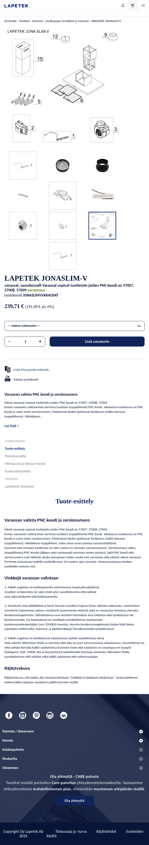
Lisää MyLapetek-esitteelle (31, 370)
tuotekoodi (13, 295)
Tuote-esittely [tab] (15, 448)
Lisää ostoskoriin (97, 341)
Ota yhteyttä (74, 801)
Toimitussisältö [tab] (15, 456)
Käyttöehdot (106, 831)
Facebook (8, 715)
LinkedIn (63, 715)
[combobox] (74, 326)
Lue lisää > (11, 426)
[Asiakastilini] (123, 5)
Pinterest (36, 715)
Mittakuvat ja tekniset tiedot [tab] (25, 464)
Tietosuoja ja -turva (71, 831)
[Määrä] (25, 341)
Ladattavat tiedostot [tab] (19, 486)
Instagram (49, 715)
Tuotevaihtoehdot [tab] (18, 471)
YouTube (22, 715)
